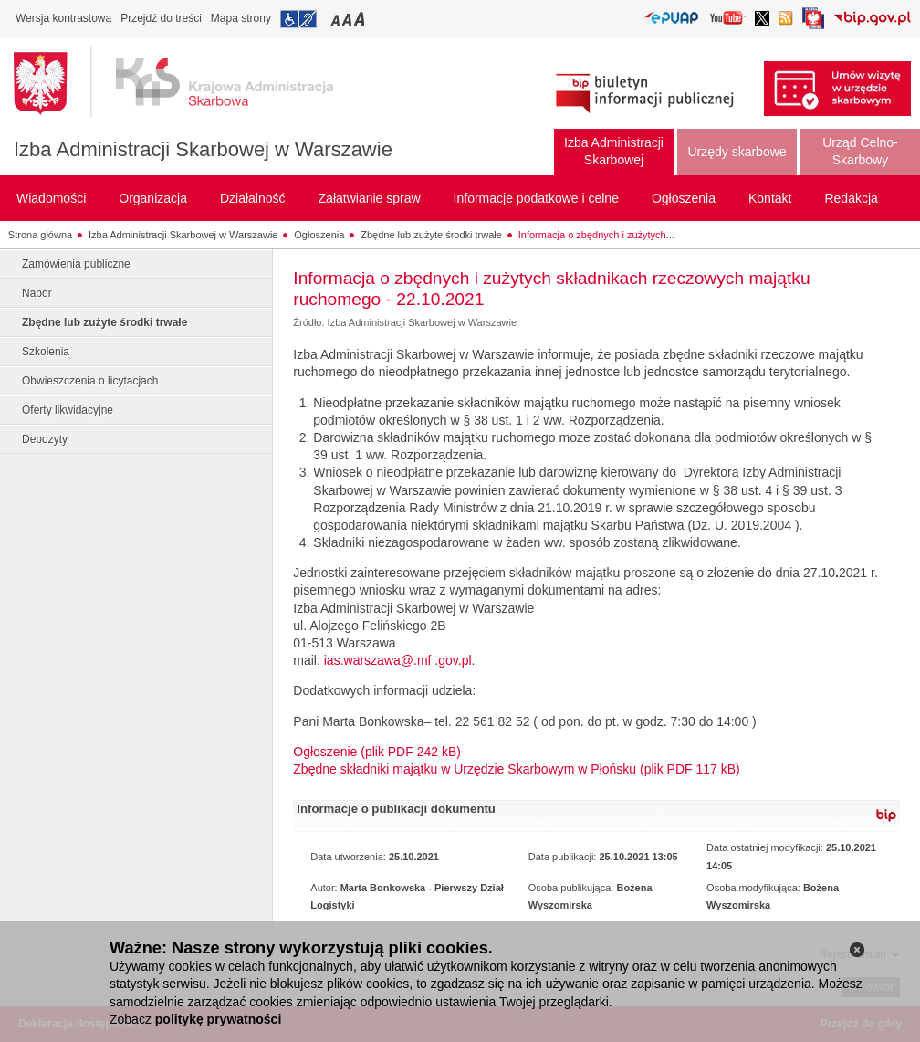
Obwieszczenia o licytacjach (90, 380)
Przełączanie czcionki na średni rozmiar (348, 19)
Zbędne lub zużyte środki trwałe (431, 234)
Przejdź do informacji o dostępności (298, 19)
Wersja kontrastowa (63, 18)
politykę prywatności (218, 1019)
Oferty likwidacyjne (67, 410)
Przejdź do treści (161, 18)
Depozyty (45, 439)
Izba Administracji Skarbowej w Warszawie (203, 149)
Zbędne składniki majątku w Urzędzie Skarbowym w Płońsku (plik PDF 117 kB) (516, 769)
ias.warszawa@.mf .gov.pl (398, 660)
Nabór (37, 293)
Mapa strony (241, 18)
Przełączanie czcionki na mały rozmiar (336, 19)
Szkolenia (45, 351)
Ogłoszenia (319, 234)
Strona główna (40, 234)
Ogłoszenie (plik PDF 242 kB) (377, 751)
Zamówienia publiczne (76, 264)
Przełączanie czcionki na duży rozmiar (361, 19)
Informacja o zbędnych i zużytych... (596, 234)
